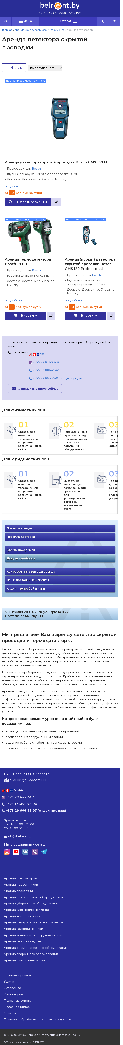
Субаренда (12, 988)
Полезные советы (18, 1000)
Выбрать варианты (31, 202)
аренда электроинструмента (26, 910)
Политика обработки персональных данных (37, 1019)
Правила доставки (21, 536)
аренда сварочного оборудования (31, 954)
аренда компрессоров (22, 916)
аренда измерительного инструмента (39, 29)
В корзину (29, 315)
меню (25, 21)
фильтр (14, 67)
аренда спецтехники (20, 891)
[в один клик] (56, 202)
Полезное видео (17, 1007)
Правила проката (17, 975)
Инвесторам (13, 994)
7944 (38, 354)
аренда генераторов (20, 878)
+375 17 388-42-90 (44, 370)
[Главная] (60, 9)
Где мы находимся (21, 550)
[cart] (114, 21)
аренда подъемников (21, 884)
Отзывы (10, 1013)
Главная (7, 29)
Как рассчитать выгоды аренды (31, 571)
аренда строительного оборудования (33, 897)
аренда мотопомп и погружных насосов (35, 935)
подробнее (14, 186)
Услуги (9, 981)
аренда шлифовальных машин (27, 960)
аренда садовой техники (23, 929)
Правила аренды (20, 528)
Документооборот (21, 558)
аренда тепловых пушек (23, 941)
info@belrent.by (17, 836)
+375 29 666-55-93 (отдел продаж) (57, 378)
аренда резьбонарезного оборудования (36, 947)
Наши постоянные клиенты (28, 580)
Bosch (36, 168)
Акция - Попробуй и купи (26, 588)
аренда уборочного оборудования (31, 903)
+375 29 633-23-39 (44, 362)
